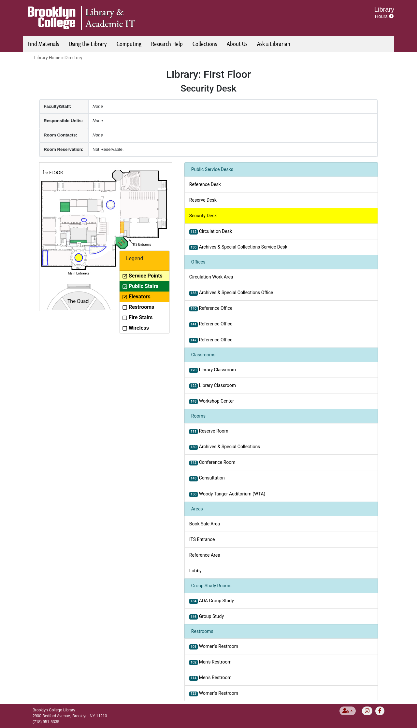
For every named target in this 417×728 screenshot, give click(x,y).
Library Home (47, 57)
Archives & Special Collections (224, 447)
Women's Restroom (213, 646)
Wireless (135, 328)
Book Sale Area (204, 523)
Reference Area (204, 555)
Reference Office (210, 308)
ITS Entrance (202, 539)
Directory (73, 57)
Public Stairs (140, 286)
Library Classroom (212, 370)
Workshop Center (211, 401)
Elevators (136, 296)
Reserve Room (208, 431)
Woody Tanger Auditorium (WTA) (227, 494)
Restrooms (138, 307)
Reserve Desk (203, 200)
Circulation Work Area (211, 276)
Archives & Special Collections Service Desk (238, 247)
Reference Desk (205, 184)
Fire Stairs (137, 317)
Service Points (142, 276)
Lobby (195, 570)
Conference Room (212, 462)
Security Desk (203, 215)
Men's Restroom (210, 662)
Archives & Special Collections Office (231, 293)
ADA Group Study (211, 601)
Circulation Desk (210, 232)
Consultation (207, 478)
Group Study (206, 617)
